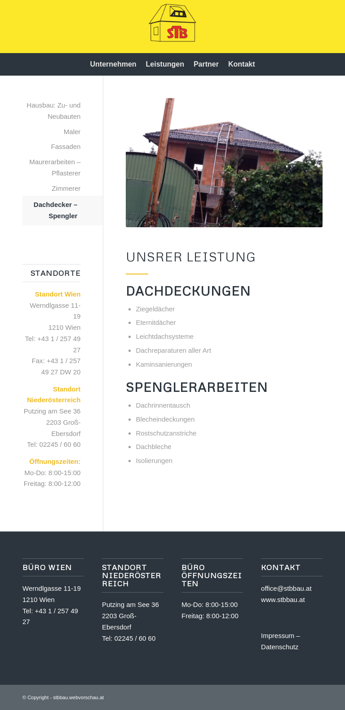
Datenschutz (279, 647)
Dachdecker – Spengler (56, 210)
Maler (72, 131)
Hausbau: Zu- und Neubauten (53, 110)
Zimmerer (66, 188)
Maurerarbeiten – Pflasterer (54, 167)
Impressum (277, 635)
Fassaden (66, 146)
